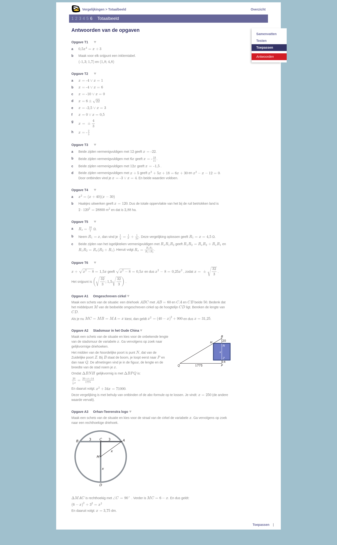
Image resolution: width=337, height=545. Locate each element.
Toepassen (264, 47)
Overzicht (258, 9)
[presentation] (89, 49)
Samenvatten (266, 34)
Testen (261, 41)
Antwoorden (265, 56)
